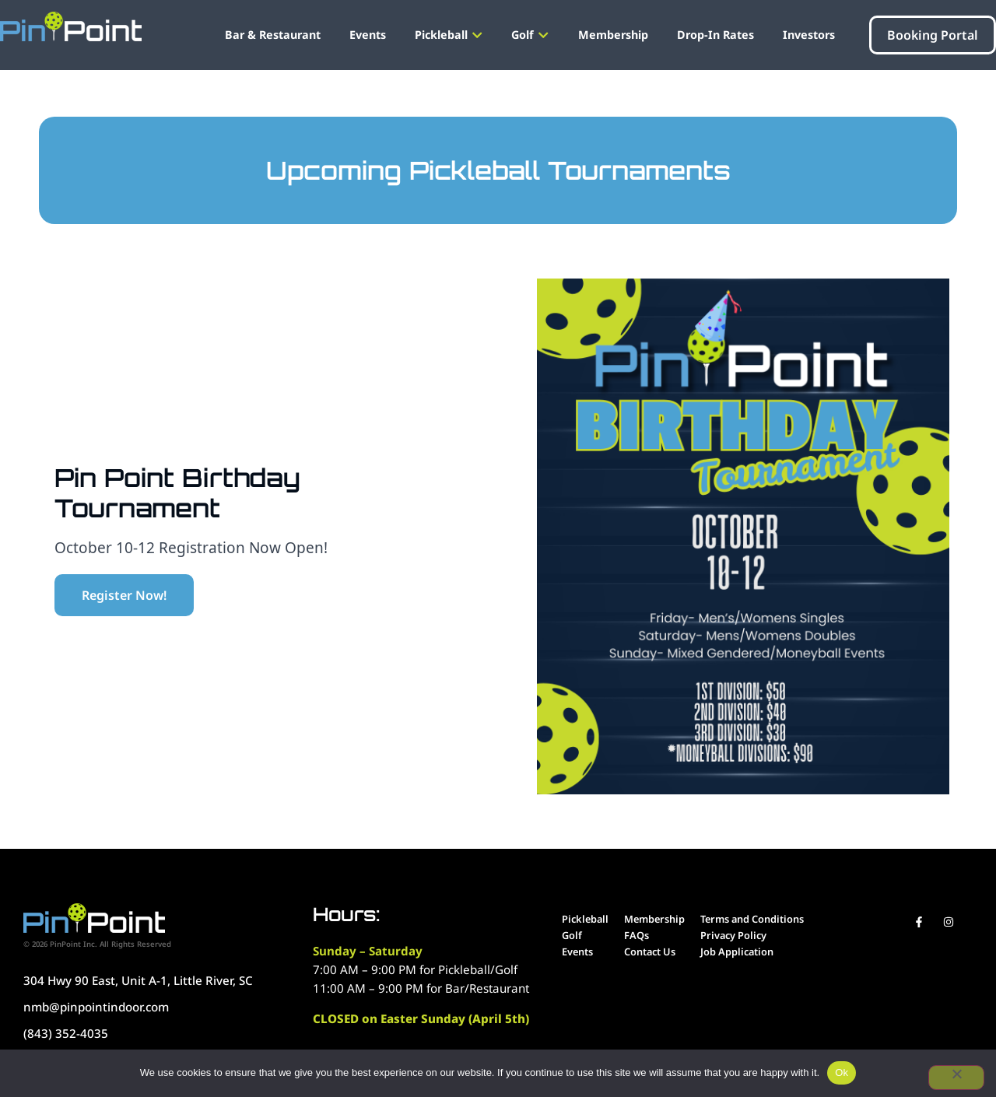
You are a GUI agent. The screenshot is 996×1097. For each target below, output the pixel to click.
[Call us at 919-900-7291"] (160, 1006)
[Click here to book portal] (932, 35)
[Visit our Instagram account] (948, 922)
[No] (956, 1077)
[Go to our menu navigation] (367, 35)
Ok (841, 1072)
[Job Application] (752, 952)
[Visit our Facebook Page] (919, 922)
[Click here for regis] (124, 595)
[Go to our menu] (585, 919)
